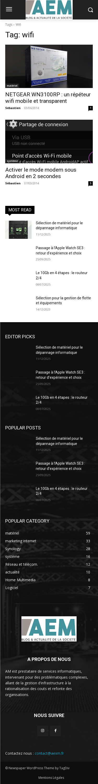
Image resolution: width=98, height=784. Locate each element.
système (12, 161)
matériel (12, 85)
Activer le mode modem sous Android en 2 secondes (40, 173)
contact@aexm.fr (49, 753)
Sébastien (13, 108)
